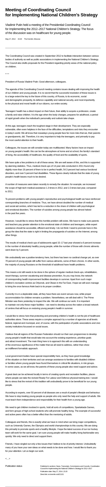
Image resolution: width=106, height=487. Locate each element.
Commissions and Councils (80, 466)
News (58, 466)
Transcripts (65, 466)
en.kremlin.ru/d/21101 (56, 474)
